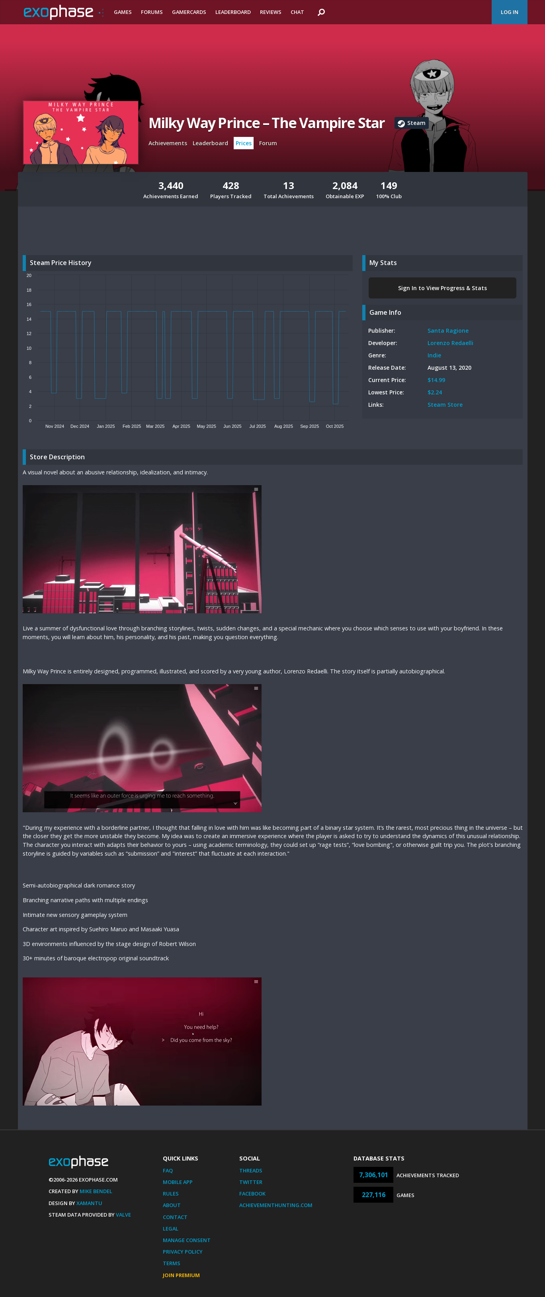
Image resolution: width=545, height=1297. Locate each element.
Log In (509, 12)
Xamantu (89, 1203)
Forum (268, 143)
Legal (170, 1228)
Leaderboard (233, 12)
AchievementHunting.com (276, 1205)
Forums (152, 12)
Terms (171, 1263)
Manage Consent (187, 1240)
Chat (297, 12)
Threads (250, 1170)
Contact (175, 1217)
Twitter (250, 1182)
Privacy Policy (183, 1251)
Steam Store (445, 404)
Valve (123, 1214)
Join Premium (181, 1275)
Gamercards (189, 12)
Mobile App (178, 1182)
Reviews (270, 12)
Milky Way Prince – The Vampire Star (266, 123)
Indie (434, 355)
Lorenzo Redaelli (450, 343)
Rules (171, 1193)
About (172, 1205)
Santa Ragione (448, 330)
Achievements (167, 143)
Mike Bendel (96, 1191)
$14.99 (436, 380)
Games (123, 12)
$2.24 (435, 392)
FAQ (168, 1170)
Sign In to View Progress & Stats (442, 288)
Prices (244, 143)
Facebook (252, 1193)
